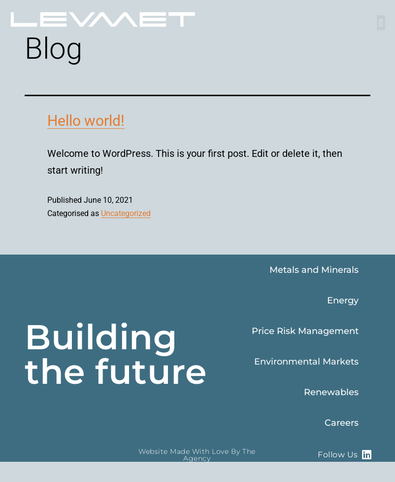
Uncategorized (126, 213)
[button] (381, 22)
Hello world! (86, 120)
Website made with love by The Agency (197, 455)
